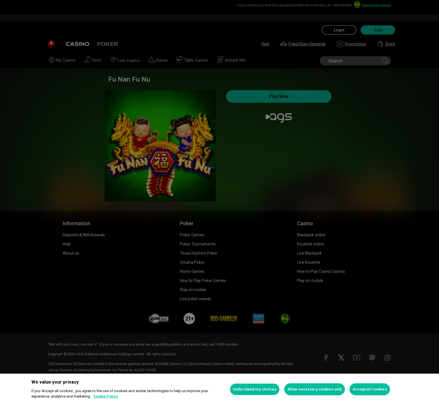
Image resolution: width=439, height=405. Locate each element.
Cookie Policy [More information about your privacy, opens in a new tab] (105, 396)
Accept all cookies (370, 389)
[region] (219, 389)
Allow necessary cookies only (314, 389)
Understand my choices (255, 389)
